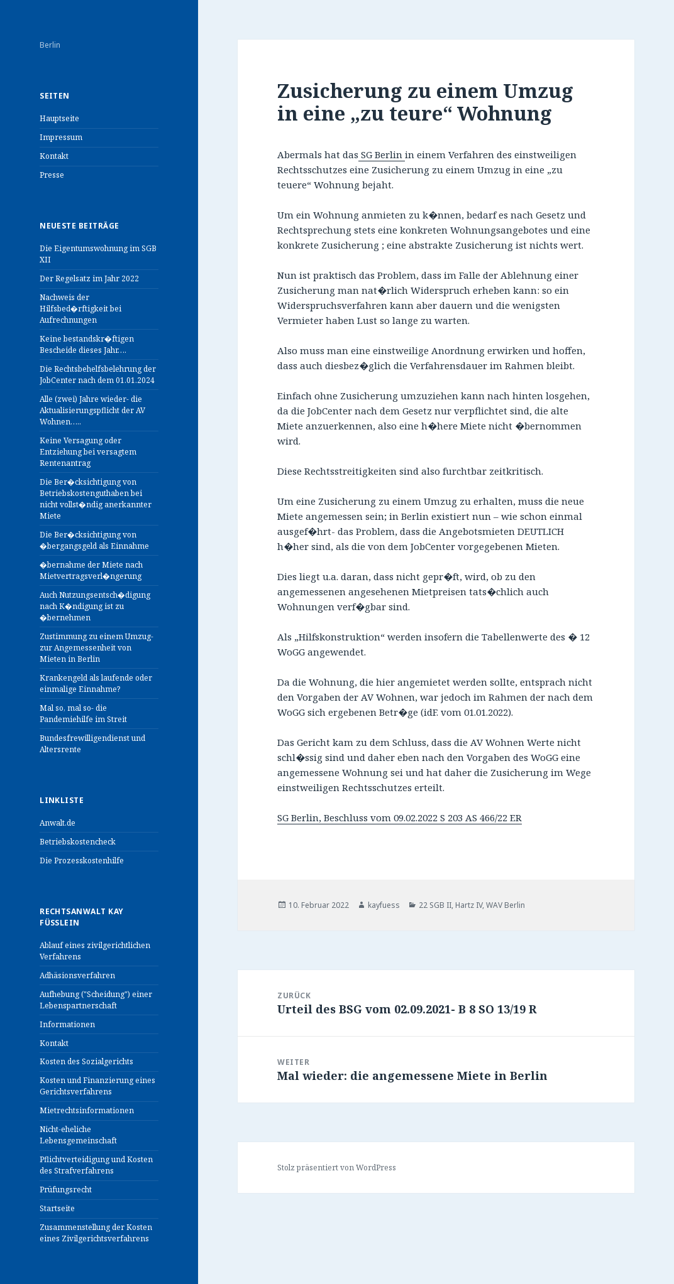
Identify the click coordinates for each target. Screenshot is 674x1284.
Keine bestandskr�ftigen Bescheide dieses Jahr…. (87, 344)
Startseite (57, 1208)
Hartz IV (468, 905)
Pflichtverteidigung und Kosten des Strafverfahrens (96, 1165)
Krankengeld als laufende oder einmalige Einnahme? (96, 683)
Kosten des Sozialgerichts (86, 1061)
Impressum (61, 137)
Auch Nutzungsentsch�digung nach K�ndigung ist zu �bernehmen (95, 606)
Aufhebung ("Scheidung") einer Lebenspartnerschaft (96, 1000)
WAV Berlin (505, 905)
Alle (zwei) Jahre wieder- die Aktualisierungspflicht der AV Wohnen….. (92, 410)
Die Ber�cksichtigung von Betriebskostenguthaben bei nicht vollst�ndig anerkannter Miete (96, 499)
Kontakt (54, 156)
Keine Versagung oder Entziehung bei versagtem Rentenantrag (88, 451)
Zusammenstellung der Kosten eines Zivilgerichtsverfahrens (96, 1233)
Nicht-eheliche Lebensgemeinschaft (78, 1135)
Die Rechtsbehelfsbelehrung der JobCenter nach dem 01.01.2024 (98, 375)
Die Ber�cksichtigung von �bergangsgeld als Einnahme (94, 540)
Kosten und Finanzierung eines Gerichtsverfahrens (97, 1086)
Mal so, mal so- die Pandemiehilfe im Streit (83, 714)
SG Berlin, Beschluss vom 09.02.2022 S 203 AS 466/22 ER (399, 817)
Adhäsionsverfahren (77, 975)
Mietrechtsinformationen (87, 1110)
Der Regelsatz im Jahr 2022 (89, 278)
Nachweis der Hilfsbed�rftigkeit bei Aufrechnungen (80, 308)
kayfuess (384, 905)
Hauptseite (59, 118)
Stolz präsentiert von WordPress (336, 1167)
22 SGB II (435, 905)
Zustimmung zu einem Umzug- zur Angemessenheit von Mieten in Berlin (96, 647)
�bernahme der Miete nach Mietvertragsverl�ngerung (91, 570)
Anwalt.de (57, 822)
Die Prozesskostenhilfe (82, 860)
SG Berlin (381, 154)
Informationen (67, 1024)
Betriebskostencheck (78, 841)
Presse (52, 175)
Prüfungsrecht (66, 1189)
